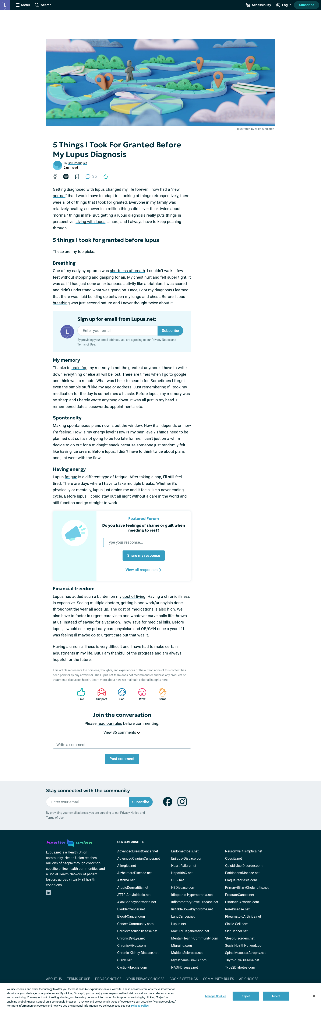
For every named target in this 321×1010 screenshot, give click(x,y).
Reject (246, 996)
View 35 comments (121, 732)
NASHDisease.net (184, 967)
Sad (119, 694)
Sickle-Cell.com (236, 924)
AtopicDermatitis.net (132, 888)
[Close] (314, 996)
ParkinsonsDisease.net (242, 873)
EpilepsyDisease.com (187, 858)
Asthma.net (126, 880)
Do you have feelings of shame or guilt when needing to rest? (143, 528)
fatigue (71, 476)
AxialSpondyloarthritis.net (136, 902)
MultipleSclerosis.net (187, 953)
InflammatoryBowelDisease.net (194, 902)
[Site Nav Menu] (23, 5)
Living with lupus (90, 221)
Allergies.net (126, 866)
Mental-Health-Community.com (194, 938)
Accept (275, 996)
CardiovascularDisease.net (137, 931)
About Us (54, 979)
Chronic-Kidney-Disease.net (138, 953)
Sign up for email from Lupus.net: (116, 319)
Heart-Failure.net (183, 866)
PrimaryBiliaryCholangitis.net (247, 888)
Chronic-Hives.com (131, 946)
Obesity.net (233, 858)
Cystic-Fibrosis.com (132, 967)
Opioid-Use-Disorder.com (244, 866)
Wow (140, 694)
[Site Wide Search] (43, 5)
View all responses (144, 569)
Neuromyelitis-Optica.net (243, 851)
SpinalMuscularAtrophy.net (245, 953)
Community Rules (218, 979)
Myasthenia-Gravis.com (189, 960)
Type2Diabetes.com (240, 967)
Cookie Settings (184, 979)
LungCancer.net (183, 916)
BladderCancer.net (131, 909)
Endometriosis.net (184, 851)
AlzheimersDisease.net (134, 873)
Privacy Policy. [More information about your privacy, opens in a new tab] (140, 1005)
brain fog (79, 367)
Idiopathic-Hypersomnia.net (192, 895)
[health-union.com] (69, 842)
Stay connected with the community (88, 790)
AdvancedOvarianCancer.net (138, 858)
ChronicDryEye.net (131, 938)
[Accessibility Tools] (258, 5)
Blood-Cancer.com (131, 916)
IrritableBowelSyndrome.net (192, 909)
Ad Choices (248, 979)
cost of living (134, 596)
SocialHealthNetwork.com (245, 946)
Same (160, 694)
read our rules (110, 723)
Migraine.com (181, 946)
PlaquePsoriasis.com (241, 880)
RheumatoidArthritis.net (243, 916)
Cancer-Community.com (135, 924)
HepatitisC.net (182, 873)
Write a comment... (72, 744)
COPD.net (124, 960)
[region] (160, 996)
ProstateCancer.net (239, 895)
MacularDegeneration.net (190, 931)
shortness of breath (127, 270)
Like (79, 694)
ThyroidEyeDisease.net (242, 960)
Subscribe (306, 5)
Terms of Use (86, 344)
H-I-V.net (177, 880)
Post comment (121, 758)
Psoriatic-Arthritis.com (242, 902)
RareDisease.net (237, 909)
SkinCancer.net (236, 931)
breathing (61, 302)
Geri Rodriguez (77, 163)
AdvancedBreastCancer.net (137, 851)
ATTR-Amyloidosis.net (134, 895)
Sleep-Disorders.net (240, 938)
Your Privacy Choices (145, 979)
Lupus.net (178, 924)
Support (100, 694)
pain (140, 432)
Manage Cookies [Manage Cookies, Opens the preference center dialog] (215, 996)
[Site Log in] (283, 5)
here (164, 679)
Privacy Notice (161, 339)
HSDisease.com (183, 888)
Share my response (143, 555)
